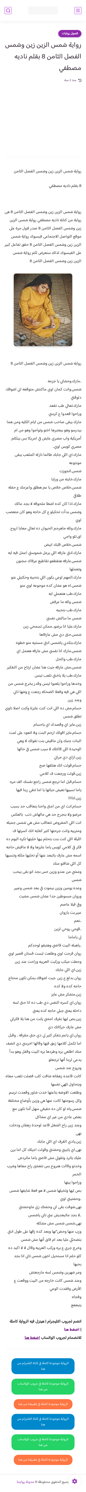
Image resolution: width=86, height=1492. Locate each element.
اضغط (74, 1329)
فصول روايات (70, 33)
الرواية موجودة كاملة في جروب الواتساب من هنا (43, 1386)
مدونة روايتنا (25, 1482)
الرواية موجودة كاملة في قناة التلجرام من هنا (43, 1366)
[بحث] (8, 10)
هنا (66, 1329)
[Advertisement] (43, 116)
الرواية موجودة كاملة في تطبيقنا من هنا (43, 1404)
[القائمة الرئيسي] (78, 10)
